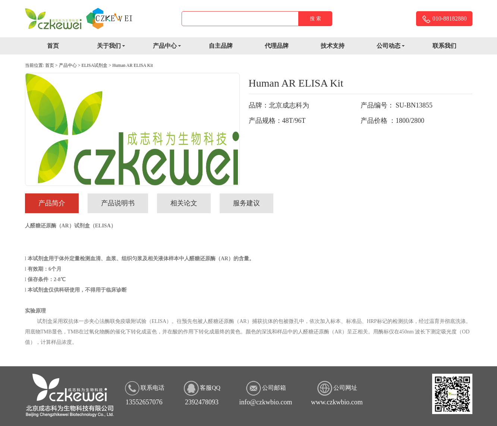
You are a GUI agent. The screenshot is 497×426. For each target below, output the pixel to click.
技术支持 (333, 46)
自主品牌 (221, 46)
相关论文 (183, 203)
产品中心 (169, 46)
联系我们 (444, 46)
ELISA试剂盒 (94, 65)
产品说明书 (118, 203)
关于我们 (113, 46)
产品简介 (51, 203)
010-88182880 (443, 19)
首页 (53, 46)
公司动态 (393, 46)
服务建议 (246, 203)
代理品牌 (277, 46)
